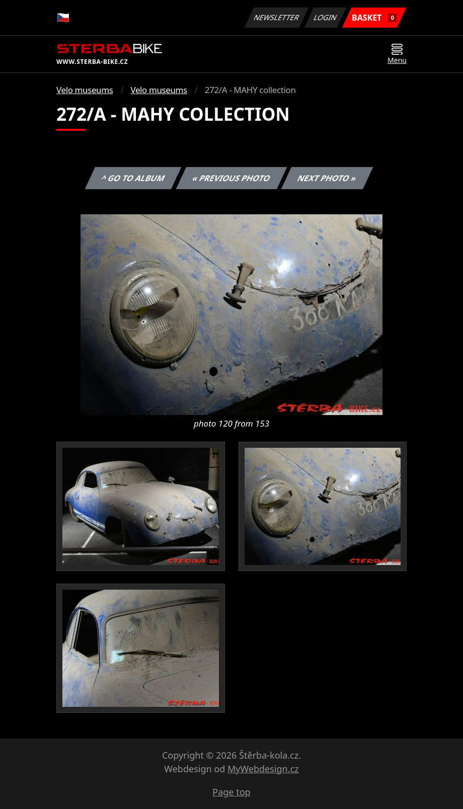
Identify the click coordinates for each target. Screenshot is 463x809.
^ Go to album (133, 178)
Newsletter (276, 17)
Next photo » (327, 178)
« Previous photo (231, 178)
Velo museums (84, 90)
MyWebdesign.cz (263, 769)
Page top (231, 792)
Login (325, 17)
